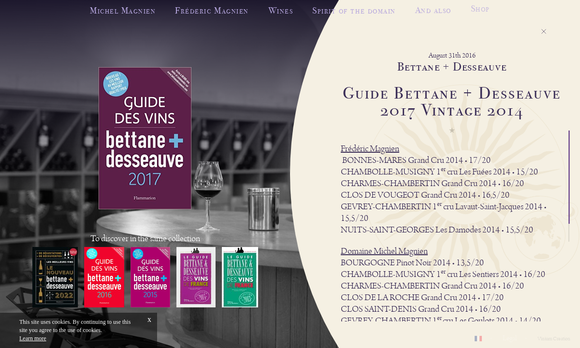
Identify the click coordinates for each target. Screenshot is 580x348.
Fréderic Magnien (211, 10)
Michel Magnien (123, 10)
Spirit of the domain (353, 9)
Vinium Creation (553, 338)
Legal (510, 338)
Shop (480, 7)
